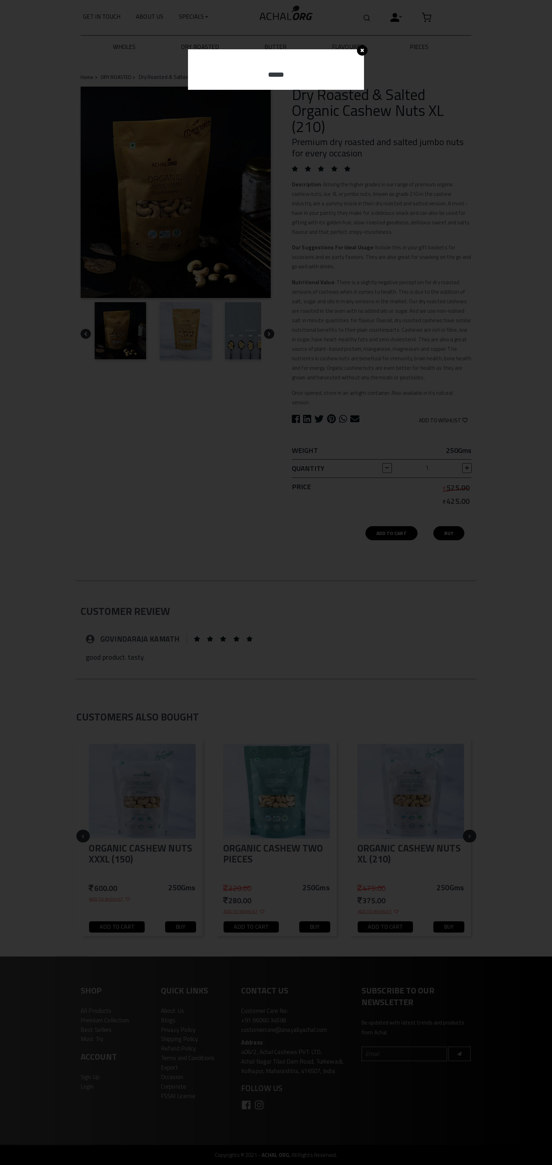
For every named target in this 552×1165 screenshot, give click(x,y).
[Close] (362, 50)
